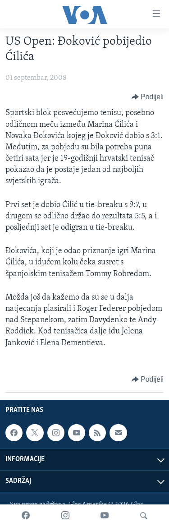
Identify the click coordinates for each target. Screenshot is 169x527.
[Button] (148, 97)
